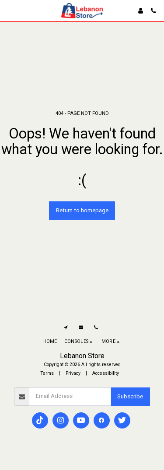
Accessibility (105, 373)
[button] (9, 10)
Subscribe (130, 396)
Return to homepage (82, 210)
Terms (47, 373)
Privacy (73, 373)
